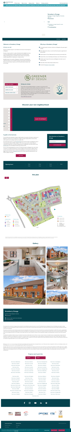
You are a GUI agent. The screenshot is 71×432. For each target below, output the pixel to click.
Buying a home (31, 3)
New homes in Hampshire (42, 365)
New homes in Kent (16, 367)
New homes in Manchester (29, 383)
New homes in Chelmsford (55, 376)
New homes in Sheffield (55, 388)
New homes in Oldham (55, 385)
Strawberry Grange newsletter (50, 64)
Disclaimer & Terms (7, 425)
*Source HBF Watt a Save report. (26, 96)
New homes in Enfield (42, 379)
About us (37, 3)
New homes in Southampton (28, 390)
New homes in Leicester (29, 381)
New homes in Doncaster (16, 379)
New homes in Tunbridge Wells (55, 392)
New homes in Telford (28, 392)
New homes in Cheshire (15, 363)
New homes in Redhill (15, 388)
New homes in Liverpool (55, 381)
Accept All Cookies (61, 430)
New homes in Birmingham (29, 376)
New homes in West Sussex (28, 372)
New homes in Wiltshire (42, 372)
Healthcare (8, 120)
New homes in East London (28, 379)
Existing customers (44, 3)
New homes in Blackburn (42, 376)
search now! (63, 5)
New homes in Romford (42, 388)
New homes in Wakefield (16, 394)
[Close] (69, 430)
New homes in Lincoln (42, 381)
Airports (7, 115)
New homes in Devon (55, 363)
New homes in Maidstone (16, 383)
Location (64, 39)
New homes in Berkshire (29, 361)
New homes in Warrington (29, 394)
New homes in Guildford (55, 379)
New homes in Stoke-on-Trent (55, 390)
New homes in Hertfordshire (55, 365)
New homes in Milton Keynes (55, 383)
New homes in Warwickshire (15, 372)
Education (8, 109)
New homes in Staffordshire (42, 370)
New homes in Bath (16, 376)
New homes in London (55, 367)
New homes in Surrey (55, 370)
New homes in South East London (15, 390)
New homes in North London (15, 385)
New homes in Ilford (15, 381)
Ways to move (24, 3)
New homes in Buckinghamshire (42, 361)
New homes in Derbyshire (42, 363)
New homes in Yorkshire (55, 372)
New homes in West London (55, 394)
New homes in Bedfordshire (15, 361)
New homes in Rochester (29, 388)
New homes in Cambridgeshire (55, 361)
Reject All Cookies (54, 430)
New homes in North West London (29, 385)
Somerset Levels (5, 145)
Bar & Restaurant (9, 123)
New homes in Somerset (15, 370)
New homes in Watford (42, 394)
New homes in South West (29, 370)
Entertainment (9, 126)
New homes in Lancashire (29, 367)
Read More (21, 155)
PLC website (17, 425)
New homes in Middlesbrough (42, 383)
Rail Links (8, 112)
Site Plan (58, 39)
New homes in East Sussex (15, 365)
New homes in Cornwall (29, 363)
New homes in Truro (42, 392)
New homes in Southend (42, 390)
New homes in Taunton (15, 392)
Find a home (17, 3)
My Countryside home (64, 3)
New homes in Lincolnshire (42, 367)
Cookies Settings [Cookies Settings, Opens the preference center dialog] (46, 430)
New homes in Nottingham (42, 385)
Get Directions (51, 18)
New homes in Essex (29, 365)
